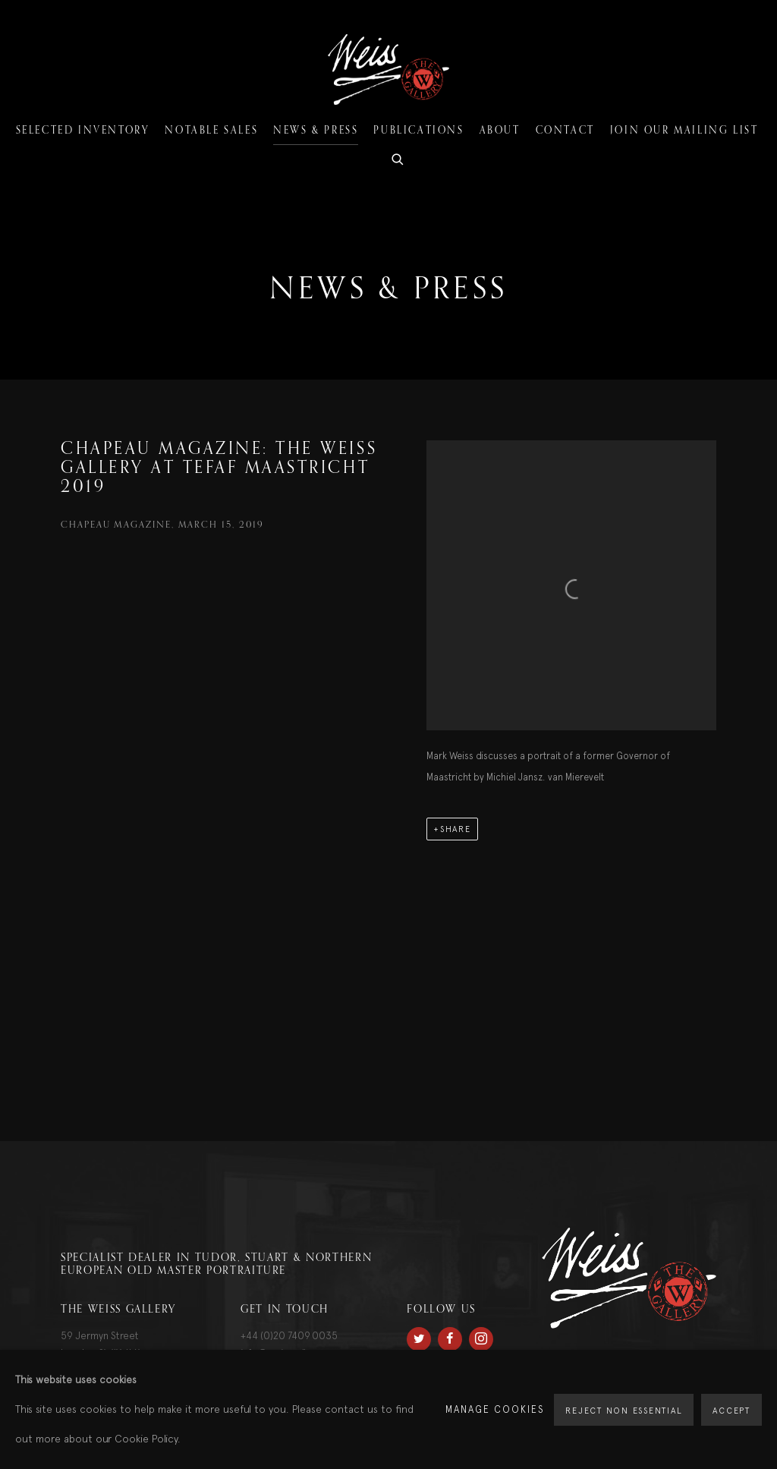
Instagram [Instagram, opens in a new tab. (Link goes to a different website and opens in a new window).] (481, 1339)
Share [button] (455, 829)
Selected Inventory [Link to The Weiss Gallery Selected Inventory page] (83, 131)
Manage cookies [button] (495, 1409)
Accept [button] (731, 1410)
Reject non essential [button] (623, 1410)
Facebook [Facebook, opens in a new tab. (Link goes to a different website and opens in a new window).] (450, 1339)
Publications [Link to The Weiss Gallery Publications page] (418, 131)
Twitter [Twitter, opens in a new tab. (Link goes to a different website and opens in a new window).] (419, 1339)
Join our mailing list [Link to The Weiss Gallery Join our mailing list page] (684, 131)
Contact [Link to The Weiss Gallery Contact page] (565, 131)
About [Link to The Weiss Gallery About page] (500, 131)
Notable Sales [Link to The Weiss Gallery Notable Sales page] (211, 131)
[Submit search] (398, 157)
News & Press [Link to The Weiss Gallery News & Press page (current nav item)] (315, 131)
